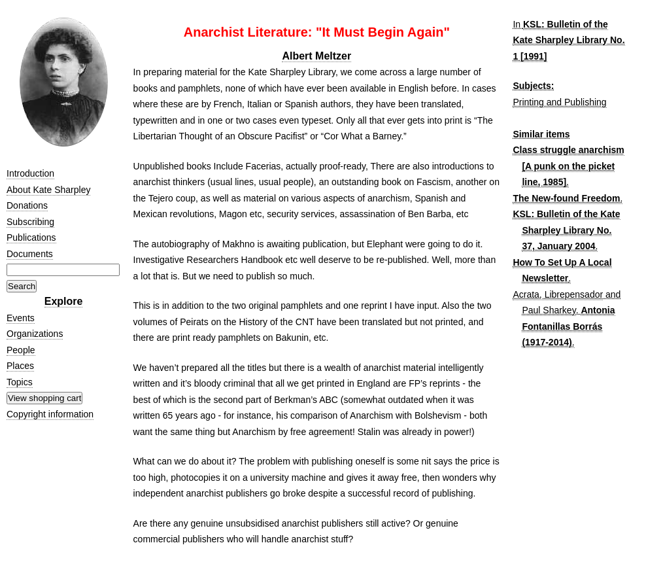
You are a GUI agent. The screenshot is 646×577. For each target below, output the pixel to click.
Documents (30, 254)
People (21, 350)
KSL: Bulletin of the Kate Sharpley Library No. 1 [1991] (568, 40)
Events (21, 318)
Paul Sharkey (548, 310)
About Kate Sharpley (48, 189)
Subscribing (30, 222)
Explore (63, 301)
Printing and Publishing (559, 102)
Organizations (35, 333)
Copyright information (50, 414)
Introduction (30, 173)
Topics (20, 382)
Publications (31, 237)
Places (20, 365)
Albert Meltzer (316, 55)
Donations (27, 205)
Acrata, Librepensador (558, 294)
